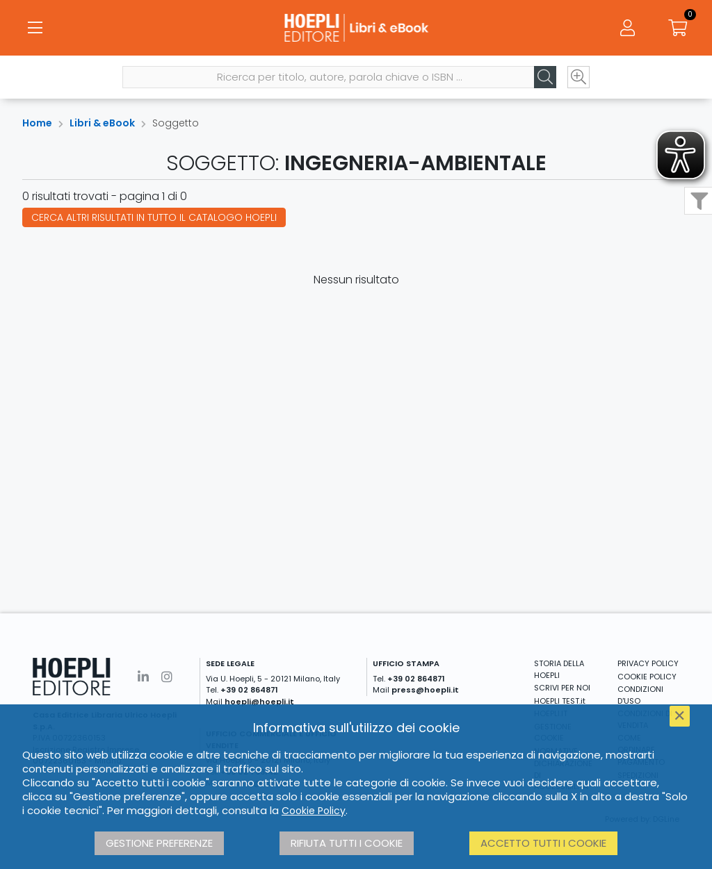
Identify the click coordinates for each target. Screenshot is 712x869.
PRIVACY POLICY (648, 663)
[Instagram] (166, 677)
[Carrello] (677, 27)
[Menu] (34, 27)
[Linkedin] (143, 677)
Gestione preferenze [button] (159, 843)
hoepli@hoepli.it (259, 701)
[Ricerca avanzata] (578, 77)
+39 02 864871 (249, 689)
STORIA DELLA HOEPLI (559, 669)
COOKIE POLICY (647, 676)
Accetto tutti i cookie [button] (543, 843)
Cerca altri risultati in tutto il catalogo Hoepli (154, 217)
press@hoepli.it (425, 689)
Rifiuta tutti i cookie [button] (347, 843)
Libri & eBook (102, 123)
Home (37, 123)
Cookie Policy (314, 811)
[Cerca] (545, 77)
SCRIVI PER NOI (562, 687)
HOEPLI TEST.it (559, 700)
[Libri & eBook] (355, 28)
